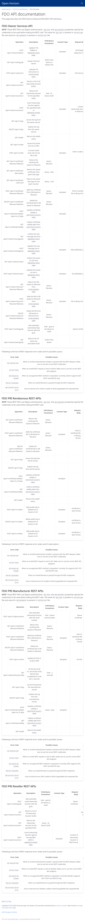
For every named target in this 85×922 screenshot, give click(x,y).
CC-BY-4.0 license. (61, 906)
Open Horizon (10, 3)
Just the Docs (14, 919)
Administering (6, 9)
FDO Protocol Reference (20, 9)
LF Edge (13, 908)
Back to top (6, 901)
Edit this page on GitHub (9, 912)
